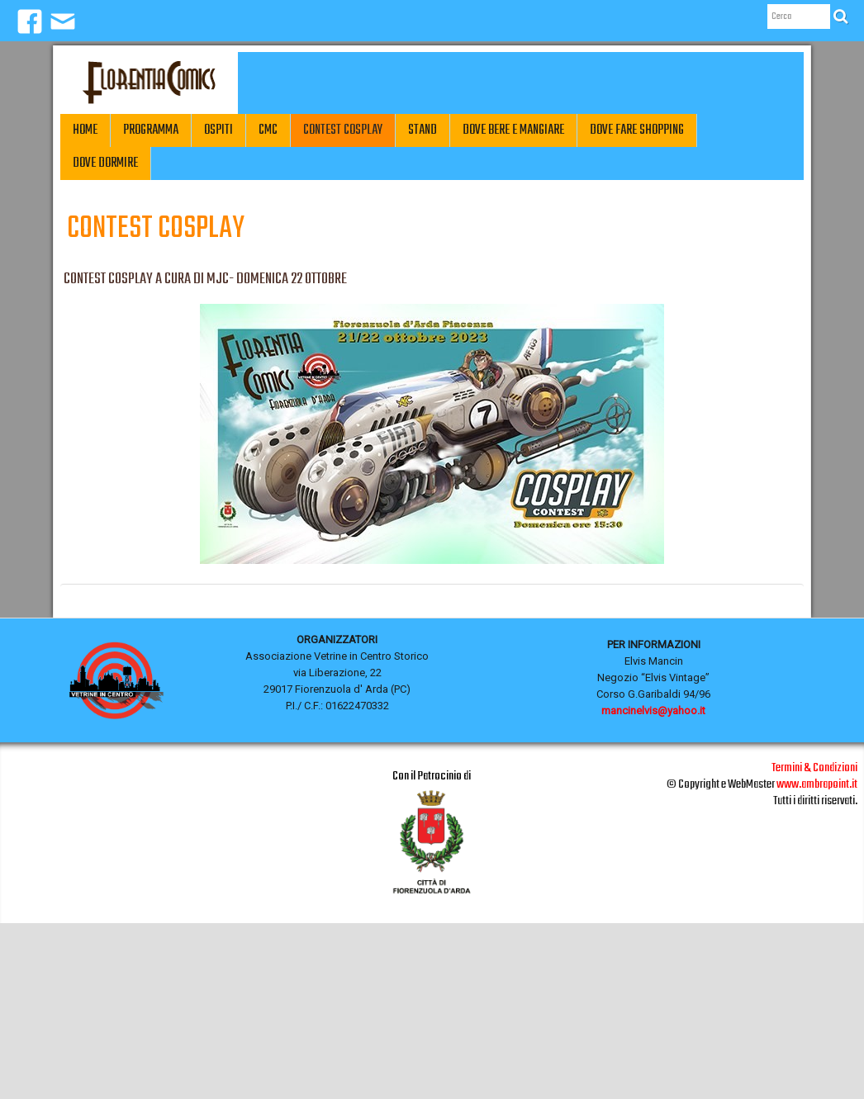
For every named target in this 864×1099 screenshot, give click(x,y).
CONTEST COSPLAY (342, 130)
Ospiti (218, 130)
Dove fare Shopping (637, 130)
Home (85, 130)
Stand (422, 130)
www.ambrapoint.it (816, 784)
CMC (268, 130)
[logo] (149, 83)
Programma (150, 130)
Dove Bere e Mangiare (513, 130)
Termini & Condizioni (814, 768)
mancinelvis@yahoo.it (653, 710)
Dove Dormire (105, 163)
